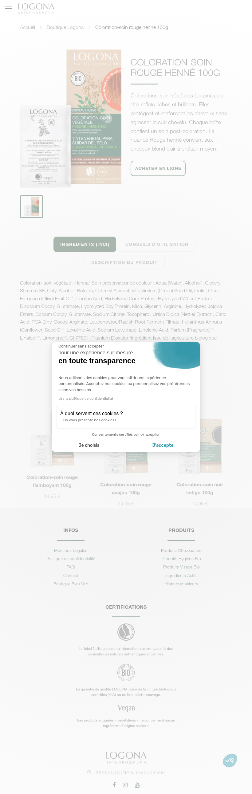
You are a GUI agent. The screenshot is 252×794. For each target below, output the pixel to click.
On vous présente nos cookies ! (89, 420)
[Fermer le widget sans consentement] (81, 346)
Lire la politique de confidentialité (85, 398)
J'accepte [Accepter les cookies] (163, 445)
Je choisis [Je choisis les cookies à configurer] (89, 445)
